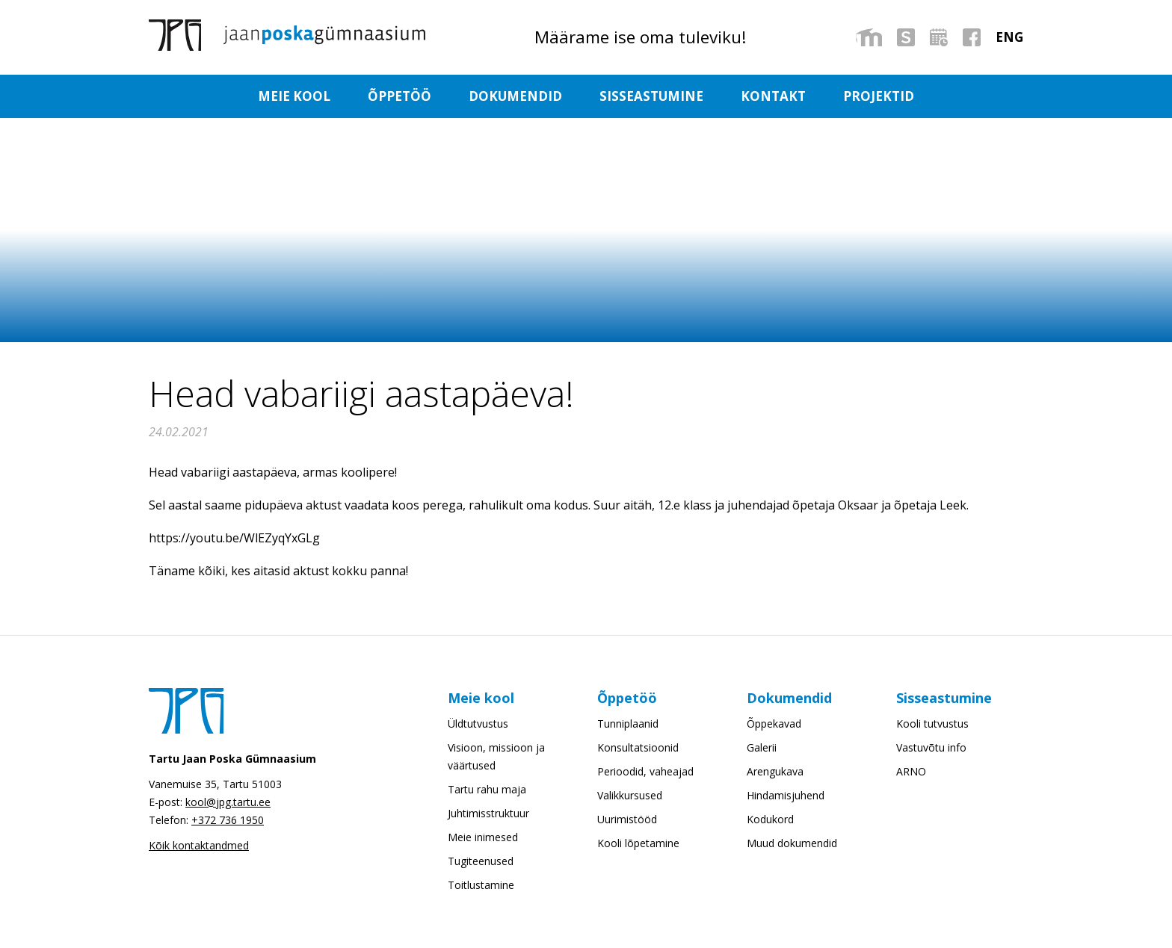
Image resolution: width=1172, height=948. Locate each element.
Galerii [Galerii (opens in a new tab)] (762, 749)
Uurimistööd (627, 821)
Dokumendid (514, 96)
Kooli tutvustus (932, 725)
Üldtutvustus (478, 725)
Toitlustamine (481, 886)
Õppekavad (774, 725)
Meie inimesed (483, 838)
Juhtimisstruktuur (488, 815)
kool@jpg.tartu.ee (228, 803)
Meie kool (290, 96)
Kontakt (775, 96)
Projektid (882, 96)
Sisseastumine (652, 96)
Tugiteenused (480, 862)
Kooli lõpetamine (638, 844)
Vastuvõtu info (931, 749)
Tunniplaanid (628, 725)
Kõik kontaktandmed (199, 847)
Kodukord (770, 821)
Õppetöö (397, 96)
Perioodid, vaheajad (645, 773)
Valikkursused (629, 797)
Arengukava (775, 773)
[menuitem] (1009, 37)
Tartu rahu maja (487, 791)
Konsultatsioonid (638, 749)
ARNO (911, 773)
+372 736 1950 (227, 821)
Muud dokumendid (792, 844)
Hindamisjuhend (785, 797)
